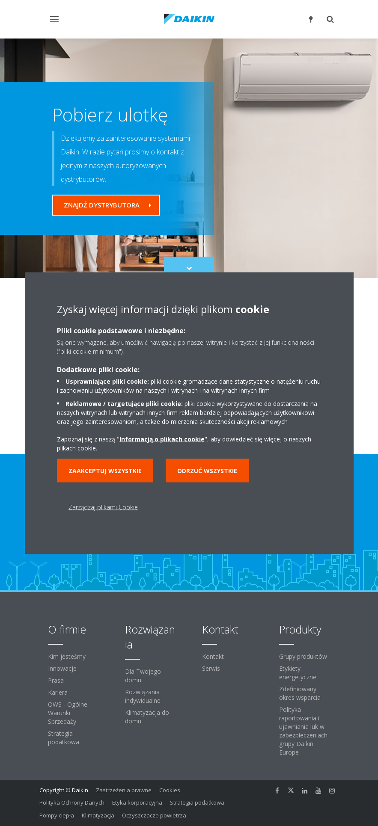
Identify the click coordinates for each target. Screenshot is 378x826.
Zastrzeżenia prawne (124, 790)
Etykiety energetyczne (297, 672)
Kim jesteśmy (67, 656)
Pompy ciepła (56, 815)
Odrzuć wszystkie (207, 470)
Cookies (169, 790)
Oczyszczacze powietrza (154, 815)
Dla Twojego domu (143, 675)
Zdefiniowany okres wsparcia (300, 693)
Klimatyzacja (98, 815)
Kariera (58, 692)
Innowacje (62, 668)
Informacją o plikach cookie (162, 439)
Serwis (211, 668)
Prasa (56, 680)
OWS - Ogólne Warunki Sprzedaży (67, 712)
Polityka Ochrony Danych (71, 802)
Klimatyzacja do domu (147, 716)
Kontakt (213, 656)
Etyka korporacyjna (137, 802)
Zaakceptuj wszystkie (105, 470)
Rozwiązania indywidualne (143, 696)
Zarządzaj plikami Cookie (103, 507)
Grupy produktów (303, 656)
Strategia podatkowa (63, 737)
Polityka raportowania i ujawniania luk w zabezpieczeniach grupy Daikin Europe (303, 730)
